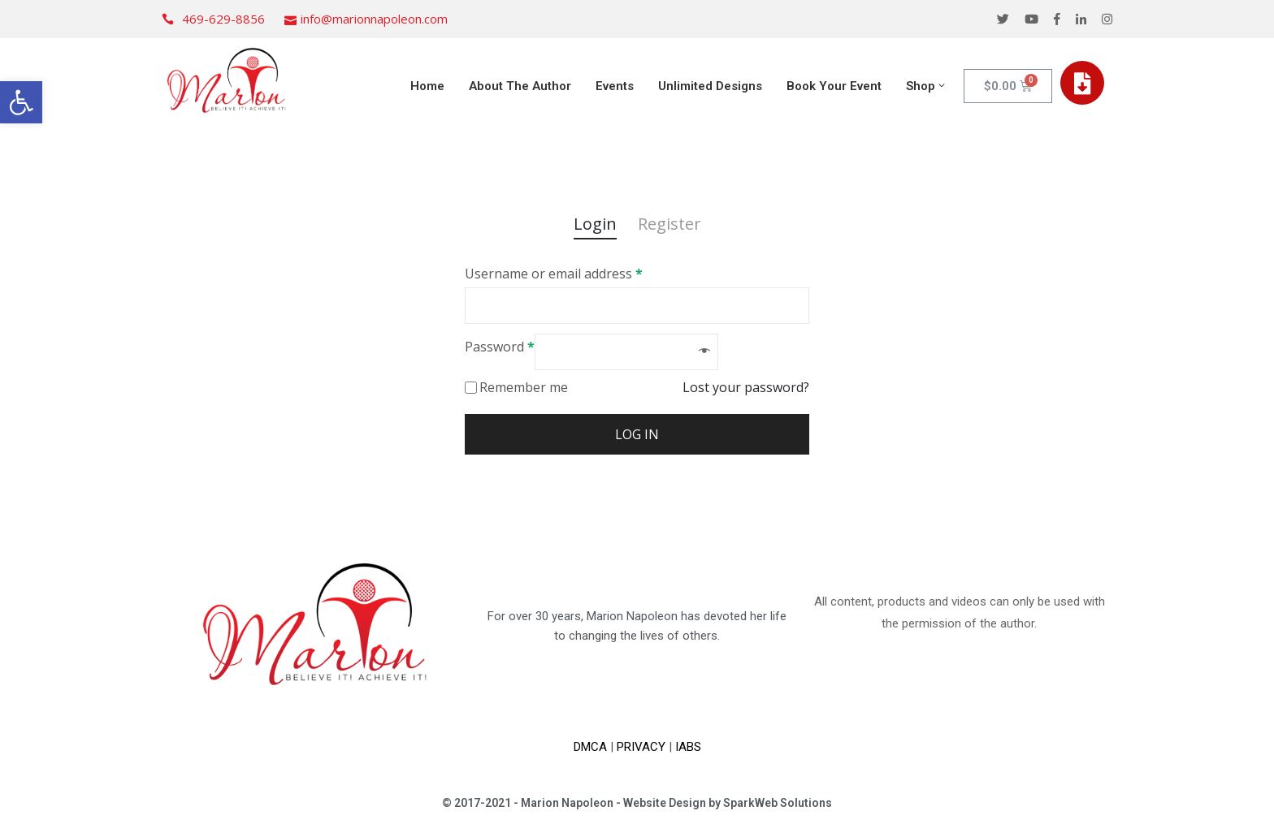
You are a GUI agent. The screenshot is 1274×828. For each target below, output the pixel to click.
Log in (637, 434)
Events (615, 86)
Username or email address (554, 273)
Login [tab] (595, 224)
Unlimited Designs (710, 86)
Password (500, 347)
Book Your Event (834, 86)
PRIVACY (641, 747)
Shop (926, 86)
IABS (688, 747)
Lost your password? (745, 387)
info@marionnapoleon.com (374, 19)
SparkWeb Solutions (777, 802)
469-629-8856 (223, 19)
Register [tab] (669, 224)
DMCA (590, 747)
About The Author (520, 86)
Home (427, 86)
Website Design (664, 802)
